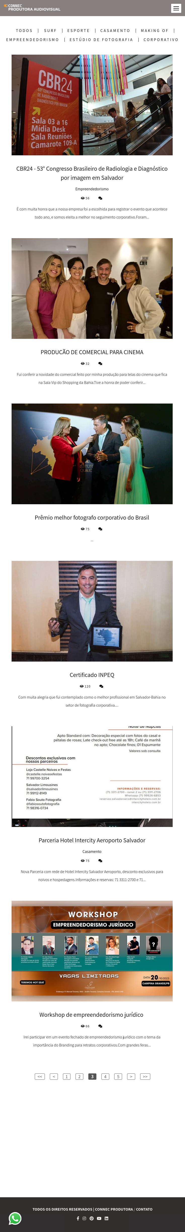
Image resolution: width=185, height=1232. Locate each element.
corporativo (161, 40)
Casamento (115, 31)
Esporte (78, 31)
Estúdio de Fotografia (101, 40)
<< (40, 1076)
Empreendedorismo (32, 40)
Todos (24, 31)
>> (145, 1076)
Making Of (155, 31)
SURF (50, 31)
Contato (144, 1209)
